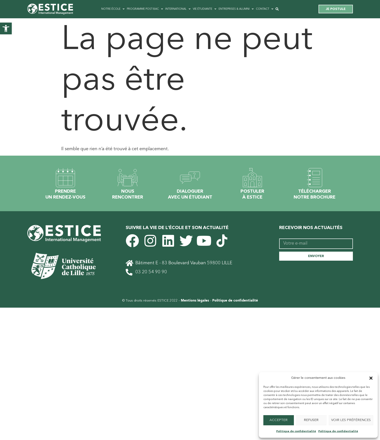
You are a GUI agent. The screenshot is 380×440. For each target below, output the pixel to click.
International (178, 9)
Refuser (311, 420)
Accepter (278, 420)
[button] (6, 28)
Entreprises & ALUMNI (236, 9)
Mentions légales (195, 301)
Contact (264, 9)
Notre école (113, 9)
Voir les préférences (351, 420)
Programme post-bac (145, 9)
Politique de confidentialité (296, 431)
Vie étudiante (204, 9)
